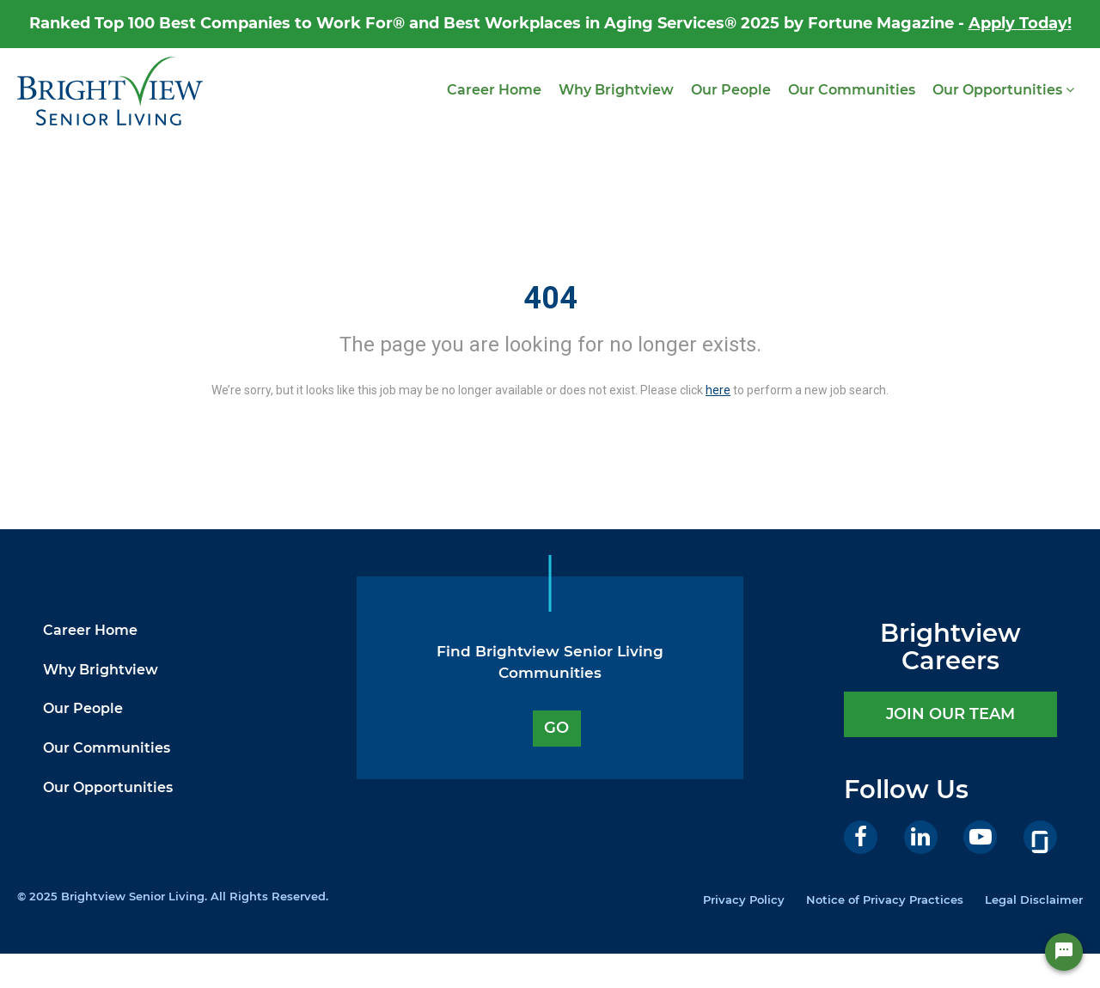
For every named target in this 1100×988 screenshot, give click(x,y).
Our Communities (851, 90)
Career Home (494, 90)
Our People (731, 90)
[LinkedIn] (921, 837)
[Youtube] (980, 837)
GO (556, 727)
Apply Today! (1020, 23)
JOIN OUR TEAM (950, 713)
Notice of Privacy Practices (884, 899)
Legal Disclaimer (1034, 899)
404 (550, 298)
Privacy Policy (744, 899)
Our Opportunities (1003, 90)
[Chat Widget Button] (1064, 952)
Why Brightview (616, 90)
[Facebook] (860, 837)
